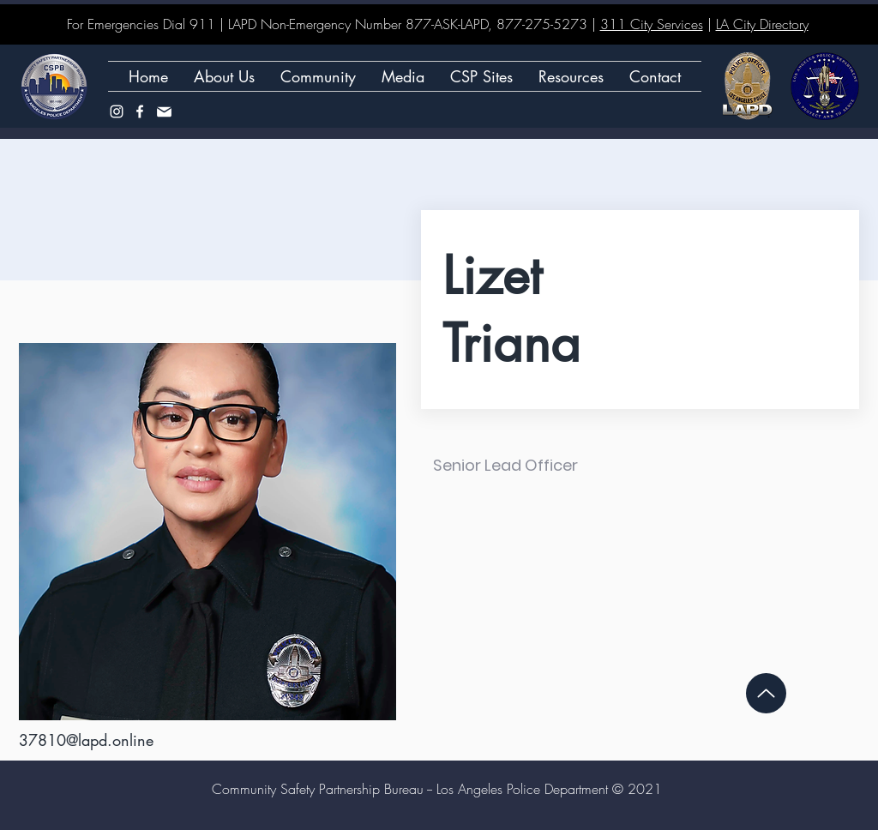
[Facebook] (139, 111)
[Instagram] (116, 111)
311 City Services (651, 24)
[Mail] (164, 111)
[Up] (766, 693)
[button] (481, 76)
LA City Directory (762, 24)
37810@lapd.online (86, 740)
